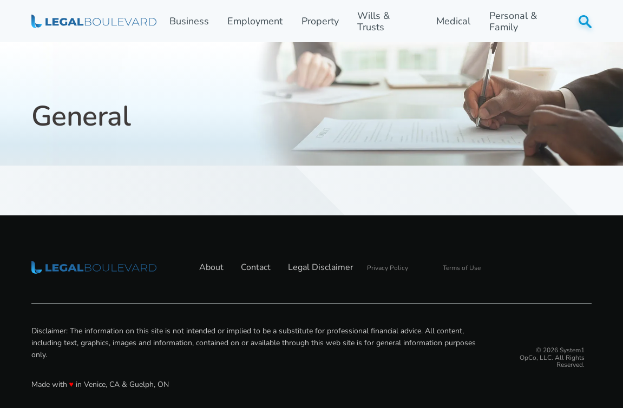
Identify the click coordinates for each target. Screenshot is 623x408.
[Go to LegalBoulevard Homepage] (93, 21)
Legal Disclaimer (320, 267)
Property (320, 21)
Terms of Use (462, 268)
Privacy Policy (387, 268)
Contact (256, 267)
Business (189, 21)
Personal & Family (513, 21)
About (211, 267)
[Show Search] (585, 21)
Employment (255, 21)
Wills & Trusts (373, 21)
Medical (453, 21)
